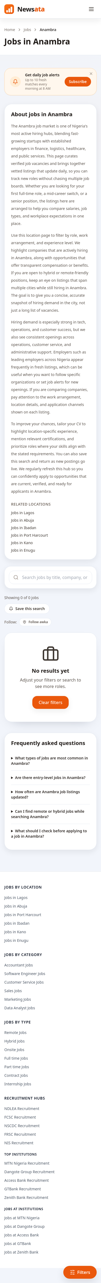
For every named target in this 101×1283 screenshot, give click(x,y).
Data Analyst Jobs (19, 1007)
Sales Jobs (13, 990)
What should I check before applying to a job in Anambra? (49, 833)
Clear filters (50, 702)
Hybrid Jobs (14, 1041)
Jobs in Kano (22, 542)
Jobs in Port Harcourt (29, 535)
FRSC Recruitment (20, 1134)
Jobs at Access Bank (21, 1234)
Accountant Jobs (18, 965)
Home (9, 29)
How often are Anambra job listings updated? (45, 794)
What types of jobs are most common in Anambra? (49, 760)
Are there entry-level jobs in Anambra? (50, 777)
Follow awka (35, 622)
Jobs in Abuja (22, 520)
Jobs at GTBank (17, 1243)
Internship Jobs (17, 1083)
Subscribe (78, 81)
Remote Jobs (15, 1032)
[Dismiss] (91, 74)
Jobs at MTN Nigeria (22, 1217)
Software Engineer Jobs (24, 973)
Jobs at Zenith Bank (21, 1252)
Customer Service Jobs (24, 982)
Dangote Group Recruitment (29, 1171)
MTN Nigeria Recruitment (27, 1163)
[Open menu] (91, 9)
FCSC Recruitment (20, 1117)
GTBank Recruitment (22, 1188)
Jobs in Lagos (22, 512)
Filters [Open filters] (80, 1272)
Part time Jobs (16, 1066)
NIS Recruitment (18, 1142)
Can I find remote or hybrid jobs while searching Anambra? (47, 814)
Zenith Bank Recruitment (26, 1197)
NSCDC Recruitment (22, 1125)
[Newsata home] (24, 9)
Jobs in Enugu (23, 550)
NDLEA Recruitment (21, 1108)
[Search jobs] (50, 577)
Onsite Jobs (14, 1049)
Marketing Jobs (17, 999)
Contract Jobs (16, 1075)
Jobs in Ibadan (23, 527)
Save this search (27, 608)
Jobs (27, 29)
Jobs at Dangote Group (24, 1226)
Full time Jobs (16, 1058)
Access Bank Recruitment (26, 1180)
